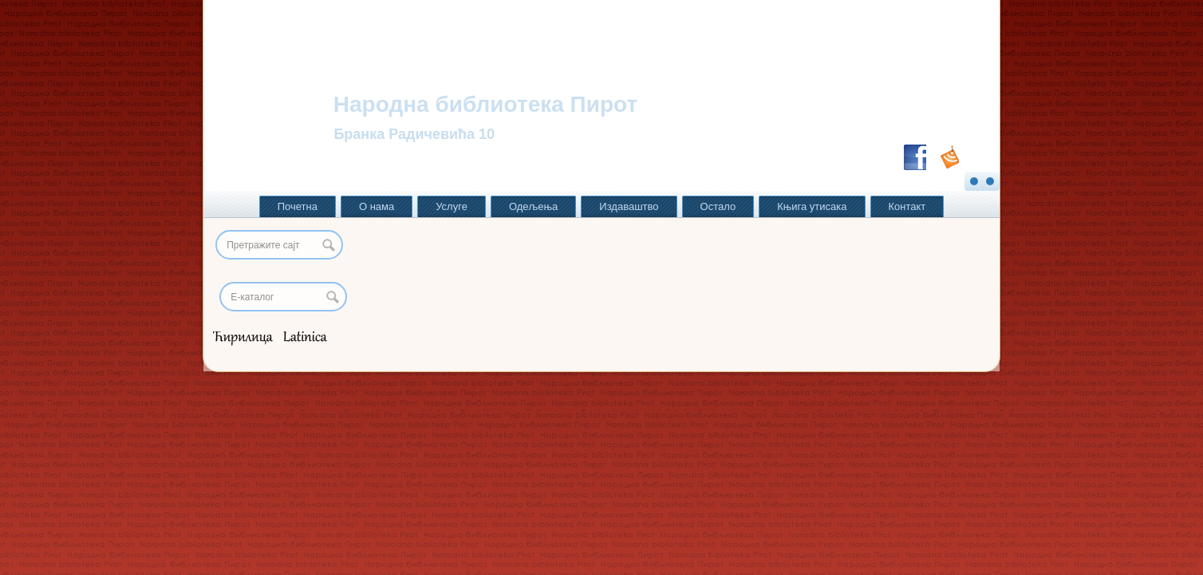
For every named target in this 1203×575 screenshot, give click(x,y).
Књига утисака (811, 206)
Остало (718, 206)
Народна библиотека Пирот (485, 104)
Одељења (533, 206)
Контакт (907, 206)
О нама (376, 206)
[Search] (283, 296)
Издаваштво (628, 206)
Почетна (298, 206)
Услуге (451, 206)
